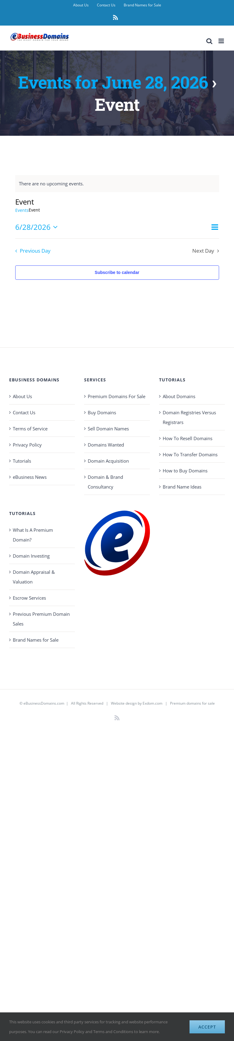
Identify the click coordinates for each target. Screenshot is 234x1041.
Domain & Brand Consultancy (105, 482)
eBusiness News (30, 477)
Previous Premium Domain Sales (41, 619)
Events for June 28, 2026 (113, 82)
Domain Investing (31, 556)
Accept (207, 1027)
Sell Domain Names (108, 429)
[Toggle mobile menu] (221, 41)
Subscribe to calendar (117, 272)
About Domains (179, 396)
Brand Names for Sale (35, 640)
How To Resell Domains (187, 438)
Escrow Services (29, 598)
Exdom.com (152, 703)
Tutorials (22, 461)
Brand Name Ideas (182, 487)
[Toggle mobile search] (209, 41)
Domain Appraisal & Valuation (34, 577)
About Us (22, 396)
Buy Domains (102, 412)
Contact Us (24, 412)
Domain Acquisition (108, 461)
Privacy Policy (27, 445)
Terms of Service (30, 429)
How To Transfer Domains (190, 454)
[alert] (117, 183)
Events (22, 210)
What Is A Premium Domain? (33, 535)
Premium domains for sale (192, 703)
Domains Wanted (106, 445)
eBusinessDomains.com (43, 703)
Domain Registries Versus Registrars (189, 417)
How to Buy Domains (185, 471)
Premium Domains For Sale (116, 396)
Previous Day (35, 250)
